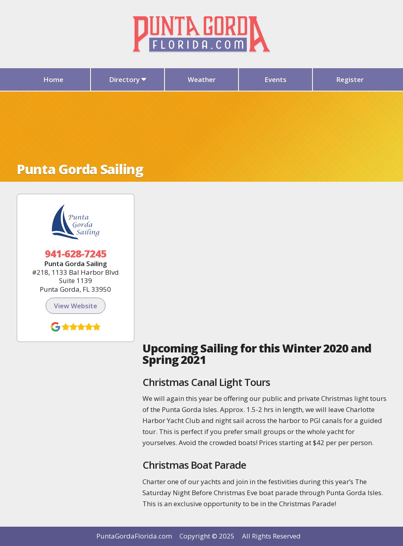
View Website (75, 305)
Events (275, 79)
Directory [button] (127, 79)
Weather (202, 79)
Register (350, 79)
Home (53, 79)
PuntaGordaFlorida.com (134, 535)
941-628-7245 (76, 253)
